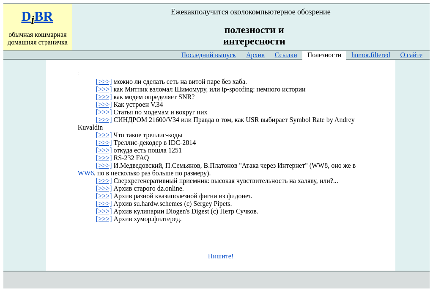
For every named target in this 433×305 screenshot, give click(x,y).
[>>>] (104, 81)
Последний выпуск (208, 54)
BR (43, 16)
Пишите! (220, 256)
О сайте (411, 54)
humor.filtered (370, 54)
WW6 (86, 173)
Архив (255, 54)
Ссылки (286, 54)
